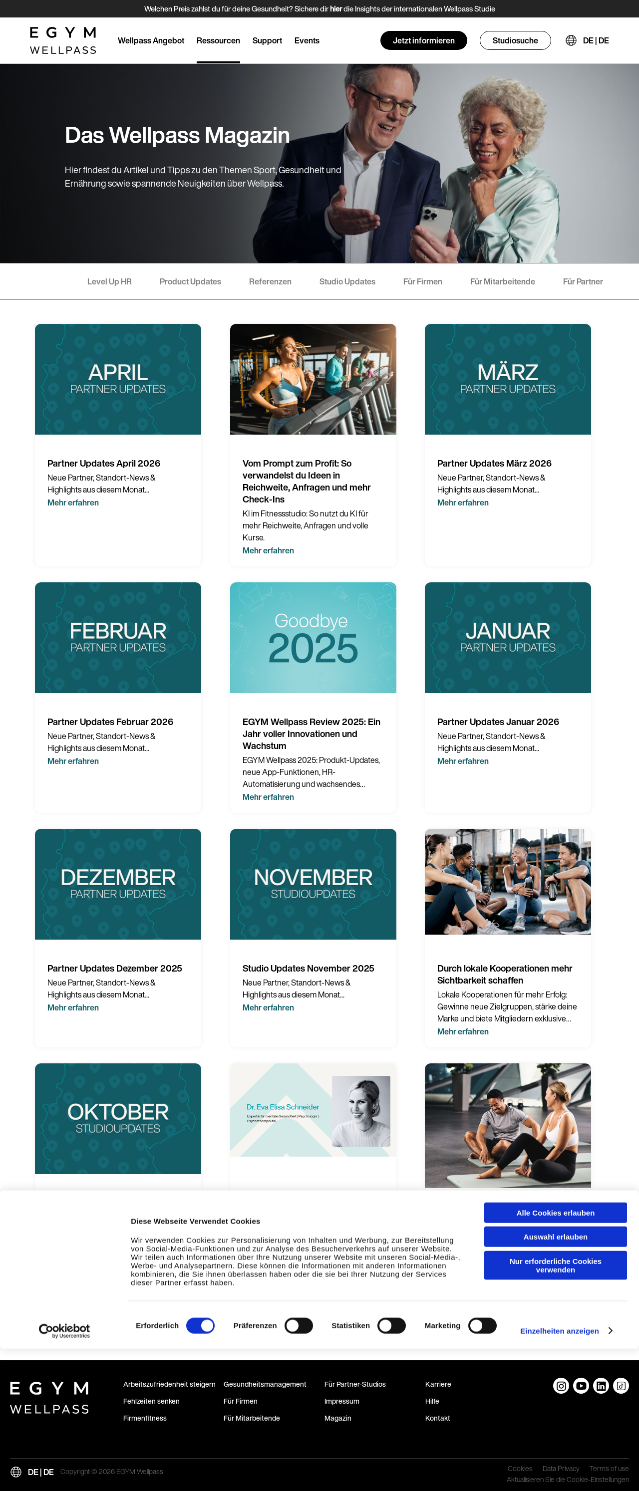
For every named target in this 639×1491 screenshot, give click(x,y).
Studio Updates (347, 281)
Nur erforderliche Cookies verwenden (556, 1407)
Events (307, 40)
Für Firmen (422, 281)
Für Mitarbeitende (502, 281)
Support (267, 40)
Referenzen (270, 281)
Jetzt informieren (424, 40)
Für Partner (583, 281)
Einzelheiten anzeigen (559, 1473)
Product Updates (190, 281)
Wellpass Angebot (151, 40)
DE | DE (596, 40)
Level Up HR (109, 281)
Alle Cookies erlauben (556, 1355)
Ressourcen (218, 40)
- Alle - (47, 281)
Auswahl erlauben (556, 1379)
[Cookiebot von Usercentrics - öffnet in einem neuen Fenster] (64, 1473)
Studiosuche (515, 40)
